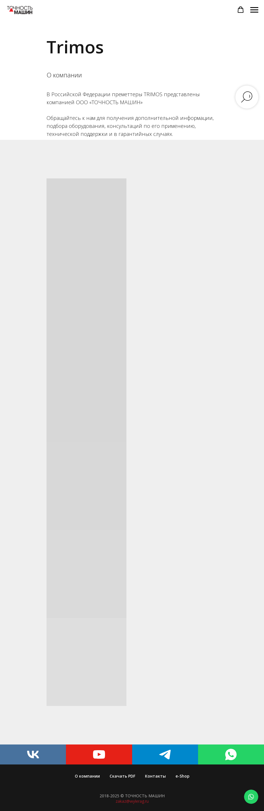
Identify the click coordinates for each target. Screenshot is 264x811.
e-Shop (183, 776)
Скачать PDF (122, 776)
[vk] (33, 754)
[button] (240, 9)
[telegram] (165, 754)
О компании (87, 776)
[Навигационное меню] (254, 10)
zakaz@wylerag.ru (132, 801)
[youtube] (99, 754)
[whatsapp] (231, 754)
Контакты (155, 776)
